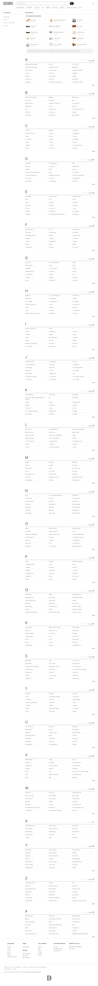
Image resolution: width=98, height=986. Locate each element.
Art (43, 7)
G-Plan (73, 265)
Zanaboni (74, 897)
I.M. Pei (26, 337)
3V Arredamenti (75, 922)
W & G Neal (27, 792)
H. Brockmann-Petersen (30, 304)
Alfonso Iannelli (52, 346)
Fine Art (5, 19)
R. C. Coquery (52, 633)
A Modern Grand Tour (53, 67)
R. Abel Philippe (75, 627)
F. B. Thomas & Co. (29, 229)
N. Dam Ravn (75, 495)
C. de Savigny (75, 139)
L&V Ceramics (28, 429)
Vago (50, 777)
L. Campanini (52, 444)
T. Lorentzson (28, 699)
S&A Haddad (28, 660)
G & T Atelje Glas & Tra (54, 262)
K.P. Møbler (74, 411)
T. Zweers (27, 708)
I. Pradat (74, 334)
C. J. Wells (51, 145)
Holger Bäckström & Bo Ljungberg (80, 933)
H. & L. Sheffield (28, 301)
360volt (50, 922)
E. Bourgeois (75, 202)
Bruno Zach (75, 886)
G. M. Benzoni (52, 280)
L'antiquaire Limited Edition (78, 429)
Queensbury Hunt (53, 606)
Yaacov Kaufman (52, 850)
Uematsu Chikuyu (53, 732)
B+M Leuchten (75, 97)
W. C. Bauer (75, 801)
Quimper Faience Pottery (54, 612)
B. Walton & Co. (52, 115)
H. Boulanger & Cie (53, 301)
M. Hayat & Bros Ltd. (29, 474)
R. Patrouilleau (75, 639)
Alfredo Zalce (52, 894)
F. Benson (51, 235)
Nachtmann (27, 510)
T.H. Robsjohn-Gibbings (54, 708)
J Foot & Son (28, 370)
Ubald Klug (74, 726)
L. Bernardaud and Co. (77, 441)
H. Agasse (74, 298)
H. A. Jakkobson (52, 298)
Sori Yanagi (74, 864)
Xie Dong (27, 837)
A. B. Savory (51, 73)
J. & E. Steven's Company (31, 376)
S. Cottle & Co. (52, 669)
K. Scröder (74, 405)
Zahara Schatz (52, 891)
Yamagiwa (51, 858)
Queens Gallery (28, 606)
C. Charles (51, 139)
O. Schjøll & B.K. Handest (78, 537)
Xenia (73, 834)
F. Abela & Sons (75, 229)
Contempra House (53, 927)
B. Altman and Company (54, 103)
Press (39, 948)
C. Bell (26, 136)
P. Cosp (50, 564)
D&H (73, 163)
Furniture (29, 7)
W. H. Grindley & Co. (76, 804)
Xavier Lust (74, 828)
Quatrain (74, 600)
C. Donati (51, 142)
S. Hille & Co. (75, 672)
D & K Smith (28, 163)
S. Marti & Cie (28, 678)
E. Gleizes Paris (75, 214)
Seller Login (25, 955)
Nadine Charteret (76, 513)
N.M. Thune (51, 501)
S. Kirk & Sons (75, 675)
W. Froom (51, 804)
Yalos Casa (27, 858)
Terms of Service (35, 972)
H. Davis (51, 304)
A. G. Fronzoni (75, 64)
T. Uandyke (27, 705)
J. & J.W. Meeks (52, 379)
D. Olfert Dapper (52, 181)
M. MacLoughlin (75, 480)
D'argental (27, 169)
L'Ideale (74, 435)
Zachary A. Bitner (76, 888)
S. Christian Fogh (29, 669)
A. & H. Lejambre (52, 70)
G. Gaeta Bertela (29, 274)
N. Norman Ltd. (28, 498)
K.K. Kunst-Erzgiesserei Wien (31, 411)
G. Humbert (75, 277)
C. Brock (51, 136)
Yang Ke (74, 867)
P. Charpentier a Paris (30, 564)
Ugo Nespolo (28, 741)
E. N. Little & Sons (53, 196)
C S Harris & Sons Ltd (30, 133)
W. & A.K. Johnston (29, 795)
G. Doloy (74, 271)
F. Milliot (50, 244)
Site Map (14, 969)
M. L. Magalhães (28, 480)
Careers (40, 950)
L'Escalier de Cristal (29, 435)
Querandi (27, 609)
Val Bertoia (74, 777)
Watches (55, 7)
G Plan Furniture (28, 265)
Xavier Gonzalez (29, 828)
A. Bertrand (51, 79)
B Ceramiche (28, 100)
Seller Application (26, 953)
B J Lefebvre (52, 100)
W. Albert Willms (75, 798)
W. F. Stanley (28, 804)
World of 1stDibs (71, 7)
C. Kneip (27, 148)
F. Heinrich (27, 241)
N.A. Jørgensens (76, 498)
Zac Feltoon (28, 886)
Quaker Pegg (52, 597)
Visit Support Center (58, 948)
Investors (40, 952)
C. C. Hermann (28, 139)
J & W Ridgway (28, 367)
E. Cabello (51, 205)
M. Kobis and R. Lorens (77, 477)
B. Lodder (74, 106)
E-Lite (50, 199)
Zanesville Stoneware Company (79, 900)
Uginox (50, 735)
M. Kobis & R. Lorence (54, 477)
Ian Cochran (51, 343)
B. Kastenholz (28, 106)
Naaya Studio (28, 507)
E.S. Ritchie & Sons (76, 196)
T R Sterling (27, 693)
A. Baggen (74, 73)
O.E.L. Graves (28, 543)
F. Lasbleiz (74, 241)
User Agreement (18, 967)
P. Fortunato (51, 567)
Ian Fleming (75, 343)
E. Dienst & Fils (52, 211)
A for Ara (51, 64)
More (93, 85)
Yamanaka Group (29, 861)
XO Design (74, 837)
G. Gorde (51, 274)
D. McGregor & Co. (76, 178)
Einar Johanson (28, 930)
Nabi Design (51, 507)
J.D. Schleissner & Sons (77, 367)
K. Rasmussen (52, 405)
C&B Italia (51, 130)
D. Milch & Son (28, 181)
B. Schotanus (52, 112)
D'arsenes (74, 169)
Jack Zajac (74, 891)
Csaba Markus (75, 927)
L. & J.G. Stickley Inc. (29, 441)
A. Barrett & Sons (52, 76)
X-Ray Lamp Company (30, 825)
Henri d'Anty (51, 166)
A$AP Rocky (75, 67)
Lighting (37, 7)
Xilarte (50, 837)
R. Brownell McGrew (29, 633)
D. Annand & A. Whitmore (31, 175)
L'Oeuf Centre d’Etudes (54, 438)
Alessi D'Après (75, 166)
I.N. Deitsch (74, 337)
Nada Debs (51, 510)
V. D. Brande (51, 762)
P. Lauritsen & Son (29, 573)
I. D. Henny (74, 331)
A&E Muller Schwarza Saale (31, 64)
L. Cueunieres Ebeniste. (54, 447)
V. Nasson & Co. (28, 765)
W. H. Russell (52, 807)
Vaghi (26, 777)
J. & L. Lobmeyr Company (78, 376)
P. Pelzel (27, 579)
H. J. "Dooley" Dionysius (54, 295)
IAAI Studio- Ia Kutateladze (31, 343)
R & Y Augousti (28, 627)
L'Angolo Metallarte (53, 429)
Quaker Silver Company (77, 597)
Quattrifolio (27, 603)
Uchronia (51, 729)
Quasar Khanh (52, 600)
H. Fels (26, 307)
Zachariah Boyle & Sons (30, 888)
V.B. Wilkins (74, 768)
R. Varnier (51, 645)
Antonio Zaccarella (53, 886)
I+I (72, 328)
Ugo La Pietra (52, 738)
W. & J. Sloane (75, 795)
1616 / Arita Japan (29, 916)
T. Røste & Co (52, 702)
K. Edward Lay (52, 394)
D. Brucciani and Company (78, 175)
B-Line (73, 924)
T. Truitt (74, 702)
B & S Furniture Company (31, 97)
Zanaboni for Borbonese (54, 897)
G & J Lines (27, 262)
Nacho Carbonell (76, 507)
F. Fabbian (51, 238)
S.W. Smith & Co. (28, 663)
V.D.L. (50, 771)
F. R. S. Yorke (75, 247)
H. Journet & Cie (76, 310)
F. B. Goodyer (75, 232)
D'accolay (27, 166)
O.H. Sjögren (28, 546)
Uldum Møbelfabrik (53, 744)
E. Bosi (26, 202)
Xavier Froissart (52, 825)
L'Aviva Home (52, 432)
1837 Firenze (52, 916)
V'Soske (50, 759)
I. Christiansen (52, 331)
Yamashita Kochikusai (77, 861)
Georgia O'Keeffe (76, 528)
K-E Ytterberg (75, 397)
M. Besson (27, 465)
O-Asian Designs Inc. (53, 531)
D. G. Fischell (28, 178)
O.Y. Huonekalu (52, 546)
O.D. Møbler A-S (76, 540)
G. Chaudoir (51, 271)
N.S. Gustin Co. (75, 501)
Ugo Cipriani (28, 738)
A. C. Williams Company (77, 82)
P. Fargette (27, 567)
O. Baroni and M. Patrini (54, 534)
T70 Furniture (52, 711)
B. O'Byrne (27, 112)
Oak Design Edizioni (77, 546)
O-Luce (74, 531)
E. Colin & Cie (52, 208)
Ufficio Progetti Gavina (30, 735)
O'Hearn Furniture (53, 528)
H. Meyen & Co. (75, 295)
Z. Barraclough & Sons (30, 883)
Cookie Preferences (8, 969)
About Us (40, 946)
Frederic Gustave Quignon (31, 612)
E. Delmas (27, 211)
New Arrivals (20, 7)
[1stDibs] (8, 3)
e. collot (74, 208)
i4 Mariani (74, 340)
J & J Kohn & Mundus (30, 364)
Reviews (40, 954)
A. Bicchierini (75, 79)
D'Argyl (50, 169)
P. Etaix (74, 564)
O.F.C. (50, 543)
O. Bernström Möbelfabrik (78, 534)
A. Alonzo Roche (29, 70)
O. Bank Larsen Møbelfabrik (31, 534)
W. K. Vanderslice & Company (55, 810)
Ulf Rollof (74, 744)
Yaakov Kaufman (76, 850)
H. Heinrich (51, 310)
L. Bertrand (27, 444)
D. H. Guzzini (52, 178)
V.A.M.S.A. (51, 768)
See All (90, 60)
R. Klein (27, 639)
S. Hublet (27, 675)
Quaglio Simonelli (29, 597)
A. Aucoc (27, 73)
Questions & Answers (12, 956)
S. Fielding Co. (28, 672)
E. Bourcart (51, 202)
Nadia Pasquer (28, 513)
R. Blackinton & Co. (53, 630)
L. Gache (74, 447)
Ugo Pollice (51, 741)
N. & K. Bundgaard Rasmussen (55, 495)
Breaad (26, 927)
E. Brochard (27, 205)
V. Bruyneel (27, 762)
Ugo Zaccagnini (28, 744)
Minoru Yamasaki (52, 861)
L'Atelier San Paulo (29, 432)
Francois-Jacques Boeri (30, 933)
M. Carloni (51, 465)
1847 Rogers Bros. (76, 916)
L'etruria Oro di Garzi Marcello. (55, 435)
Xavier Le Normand (53, 828)
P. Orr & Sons (75, 576)
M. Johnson (27, 477)
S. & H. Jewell (52, 663)
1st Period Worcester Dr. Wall (55, 919)
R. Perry (27, 642)
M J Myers (51, 462)
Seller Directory (26, 957)
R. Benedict (27, 630)
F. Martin (27, 244)
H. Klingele (74, 313)
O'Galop (27, 528)
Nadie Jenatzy (52, 513)
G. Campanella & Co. (29, 271)
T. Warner (51, 705)
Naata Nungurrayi (76, 504)
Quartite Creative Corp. (30, 600)
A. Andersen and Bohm (77, 70)
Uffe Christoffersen (76, 732)
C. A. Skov (51, 133)
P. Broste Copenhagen (77, 561)
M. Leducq (51, 480)
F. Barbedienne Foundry (30, 235)
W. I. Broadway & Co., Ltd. (78, 807)
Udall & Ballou (75, 729)
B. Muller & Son (52, 109)
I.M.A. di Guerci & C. (53, 337)
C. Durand (74, 142)
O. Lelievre (51, 537)
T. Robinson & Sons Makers (31, 702)
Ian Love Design (28, 346)
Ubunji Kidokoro (28, 729)
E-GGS (26, 199)
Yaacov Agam (28, 850)
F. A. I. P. (51, 229)
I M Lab (50, 328)
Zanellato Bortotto (53, 900)
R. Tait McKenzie (28, 645)
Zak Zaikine (27, 894)
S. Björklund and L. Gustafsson (32, 666)
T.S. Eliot (27, 711)
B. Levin (50, 106)
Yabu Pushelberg (52, 852)
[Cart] (93, 3)
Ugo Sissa (74, 741)
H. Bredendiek (75, 301)
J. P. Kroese (51, 370)
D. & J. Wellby (75, 172)
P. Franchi (74, 567)
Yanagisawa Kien (29, 867)
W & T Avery (51, 792)
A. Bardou (27, 76)
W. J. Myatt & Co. (29, 810)
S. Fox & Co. (51, 672)
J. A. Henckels (28, 379)
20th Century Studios (30, 922)
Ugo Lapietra (75, 738)
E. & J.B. (74, 199)
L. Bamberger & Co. (53, 441)
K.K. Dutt (74, 408)
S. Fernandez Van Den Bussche (79, 669)
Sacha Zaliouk (75, 894)
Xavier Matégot (52, 831)
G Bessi (74, 262)
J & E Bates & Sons (29, 361)
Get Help (56, 946)
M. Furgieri (74, 471)
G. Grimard (27, 277)
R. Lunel (50, 639)
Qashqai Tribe (28, 594)
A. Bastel (74, 76)
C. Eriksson (27, 145)
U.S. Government (29, 726)
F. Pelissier (51, 247)
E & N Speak (28, 196)
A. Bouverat (27, 82)
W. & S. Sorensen (29, 798)
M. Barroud (74, 462)
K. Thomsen (28, 408)
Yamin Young (52, 864)
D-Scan (50, 172)
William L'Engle (75, 432)
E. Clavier (27, 208)
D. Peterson (75, 181)
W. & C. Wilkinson (53, 795)
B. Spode (74, 112)
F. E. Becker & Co (76, 235)
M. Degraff (74, 465)
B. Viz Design (28, 115)
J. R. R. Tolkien (75, 370)
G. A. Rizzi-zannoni (53, 268)
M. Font (27, 471)
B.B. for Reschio (75, 115)
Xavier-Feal (51, 834)
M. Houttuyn (75, 474)
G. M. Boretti (75, 280)
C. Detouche (75, 130)
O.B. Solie (27, 540)
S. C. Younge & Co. (76, 666)
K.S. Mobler (74, 414)
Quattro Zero (52, 603)
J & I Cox (74, 361)
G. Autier (74, 268)
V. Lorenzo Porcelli (76, 762)
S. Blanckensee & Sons (54, 666)
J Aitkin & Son (52, 367)
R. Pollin (50, 642)
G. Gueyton (51, 277)
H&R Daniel (27, 295)
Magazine (75, 946)
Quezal (50, 609)
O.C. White (51, 540)
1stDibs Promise (57, 950)
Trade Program (26, 946)
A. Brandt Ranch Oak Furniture (56, 82)
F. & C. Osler (28, 232)
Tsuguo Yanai (52, 867)
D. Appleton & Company (54, 175)
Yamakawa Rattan (76, 858)
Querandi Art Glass (76, 606)
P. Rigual (51, 579)
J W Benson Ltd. (52, 373)
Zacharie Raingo (52, 888)
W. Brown (51, 801)
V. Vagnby (27, 768)
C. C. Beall (74, 136)
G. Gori (73, 274)
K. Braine (51, 402)
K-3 (49, 397)
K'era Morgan (75, 394)
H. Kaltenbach (52, 313)
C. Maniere (74, 148)
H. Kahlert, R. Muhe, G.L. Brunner (32, 313)
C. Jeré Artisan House (77, 145)
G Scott (50, 265)
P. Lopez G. (51, 573)
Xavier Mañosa (75, 831)
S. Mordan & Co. (76, 678)
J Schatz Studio (28, 373)
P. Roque (74, 579)
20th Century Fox (76, 919)
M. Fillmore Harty (76, 468)
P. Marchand (75, 573)
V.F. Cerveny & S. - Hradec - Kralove (80, 771)
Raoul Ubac (51, 726)
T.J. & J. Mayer (75, 708)
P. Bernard (51, 561)
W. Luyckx (74, 810)
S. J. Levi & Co (75, 660)
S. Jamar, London (52, 675)
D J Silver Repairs (53, 163)
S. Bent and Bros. (76, 663)
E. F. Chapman (75, 211)
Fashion (62, 7)
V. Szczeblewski (76, 765)
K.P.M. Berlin (51, 414)
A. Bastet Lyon (28, 79)
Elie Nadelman (75, 510)
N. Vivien (51, 498)
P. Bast (26, 561)
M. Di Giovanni (28, 468)
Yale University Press (53, 855)
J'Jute (73, 373)
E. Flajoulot (27, 214)
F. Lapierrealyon (52, 241)
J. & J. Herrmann (52, 376)
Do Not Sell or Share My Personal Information (37, 967)
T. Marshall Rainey (76, 699)
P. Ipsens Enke (52, 570)
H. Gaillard (74, 307)
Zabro (73, 883)
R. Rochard (74, 642)
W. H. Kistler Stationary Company (32, 807)
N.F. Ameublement (29, 501)
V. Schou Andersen (53, 765)
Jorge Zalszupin (28, 897)
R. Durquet (74, 633)
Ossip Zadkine (28, 891)
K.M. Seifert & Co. (53, 411)
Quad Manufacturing (77, 594)
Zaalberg (51, 883)
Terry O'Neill (28, 531)
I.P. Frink (27, 340)
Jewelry (48, 7)
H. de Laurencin (76, 304)
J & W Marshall (75, 364)
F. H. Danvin (75, 238)
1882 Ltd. (27, 919)
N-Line (26, 495)
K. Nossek (27, 405)
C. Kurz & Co (52, 148)
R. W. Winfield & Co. (76, 645)
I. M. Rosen (27, 334)
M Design (27, 462)
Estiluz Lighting (52, 930)
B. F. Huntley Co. (76, 103)
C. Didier (27, 142)
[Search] (44, 3)
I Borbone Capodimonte (30, 328)
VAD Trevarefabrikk (76, 774)
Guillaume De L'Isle (29, 438)
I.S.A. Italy (51, 340)
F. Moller (74, 244)
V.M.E (26, 774)
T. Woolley (74, 705)
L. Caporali (74, 444)
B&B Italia (51, 97)
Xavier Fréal (75, 825)
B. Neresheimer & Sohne (78, 109)
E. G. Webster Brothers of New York (57, 214)
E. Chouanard (75, 205)
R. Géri (50, 636)
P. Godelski (27, 570)
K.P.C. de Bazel (28, 414)
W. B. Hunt (27, 801)
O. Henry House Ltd (29, 537)
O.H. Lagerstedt (75, 543)
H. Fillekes (51, 307)
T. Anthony (74, 693)
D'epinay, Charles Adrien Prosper (32, 172)
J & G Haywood (52, 361)
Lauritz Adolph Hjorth (53, 933)
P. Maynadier (28, 576)
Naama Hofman (52, 504)
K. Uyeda (51, 408)
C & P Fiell (27, 130)
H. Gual (27, 310)
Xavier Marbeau (28, 831)
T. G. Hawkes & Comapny (54, 696)
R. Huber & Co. (75, 636)
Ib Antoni (74, 346)
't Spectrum (51, 693)
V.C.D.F (26, 771)
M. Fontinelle (52, 471)
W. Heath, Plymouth (76, 792)
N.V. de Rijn (27, 504)
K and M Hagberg (29, 394)
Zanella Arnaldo (28, 900)
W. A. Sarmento (52, 798)
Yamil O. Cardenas (29, 864)
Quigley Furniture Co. (77, 609)
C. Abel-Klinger (75, 133)
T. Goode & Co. (75, 696)
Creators (9, 954)
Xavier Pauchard (28, 834)
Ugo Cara (74, 735)
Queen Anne (75, 603)
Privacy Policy (25, 967)
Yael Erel (74, 852)
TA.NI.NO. (74, 711)
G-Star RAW (27, 268)
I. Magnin (51, 334)
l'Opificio (74, 438)
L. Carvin (27, 447)
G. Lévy (27, 280)
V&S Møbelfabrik (29, 759)
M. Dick (50, 468)
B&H (73, 100)
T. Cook (27, 696)
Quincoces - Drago (76, 612)
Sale (80, 7)
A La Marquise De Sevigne (31, 67)
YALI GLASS (75, 855)
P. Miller (50, 576)
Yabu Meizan (28, 852)
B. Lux (26, 109)
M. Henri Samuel (52, 474)
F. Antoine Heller (52, 232)
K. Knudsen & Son (76, 402)
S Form (50, 660)
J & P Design (52, 364)
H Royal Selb (28, 298)
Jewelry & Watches (9, 22)
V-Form (74, 759)
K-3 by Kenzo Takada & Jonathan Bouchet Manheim (34, 398)
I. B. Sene (27, 331)
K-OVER (27, 402)
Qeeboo (51, 594)
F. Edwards (27, 238)
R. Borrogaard (75, 630)
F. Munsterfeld (28, 247)
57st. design (28, 924)
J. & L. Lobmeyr (75, 379)
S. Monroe (51, 678)
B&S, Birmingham (29, 103)
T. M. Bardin (51, 699)
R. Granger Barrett (29, 636)
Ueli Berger (27, 732)
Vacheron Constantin (53, 774)
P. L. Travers (75, 570)
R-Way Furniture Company (54, 627)
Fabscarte (74, 930)
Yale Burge (27, 855)
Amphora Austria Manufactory (55, 924)
